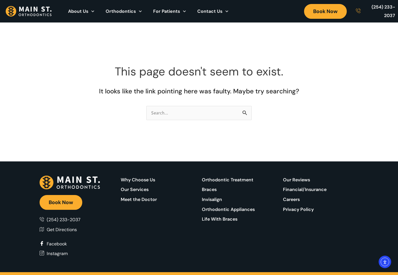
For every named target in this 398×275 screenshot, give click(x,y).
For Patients (169, 11)
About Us (81, 11)
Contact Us (212, 11)
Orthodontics (124, 11)
